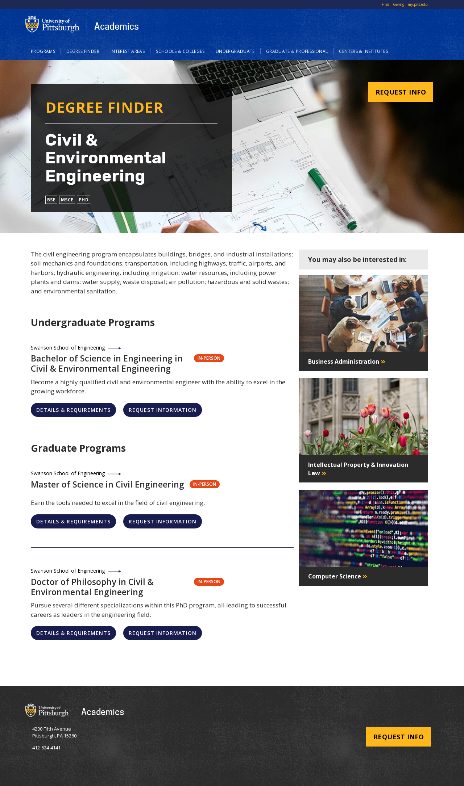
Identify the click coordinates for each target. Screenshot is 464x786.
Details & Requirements (73, 409)
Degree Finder (82, 51)
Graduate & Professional (297, 51)
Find (385, 4)
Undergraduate (235, 51)
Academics (116, 26)
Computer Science (334, 576)
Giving (398, 4)
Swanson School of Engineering (68, 347)
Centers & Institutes (363, 51)
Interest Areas (128, 51)
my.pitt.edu (418, 4)
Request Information (162, 409)
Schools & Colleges (180, 51)
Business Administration (343, 361)
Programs (43, 51)
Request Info (401, 92)
